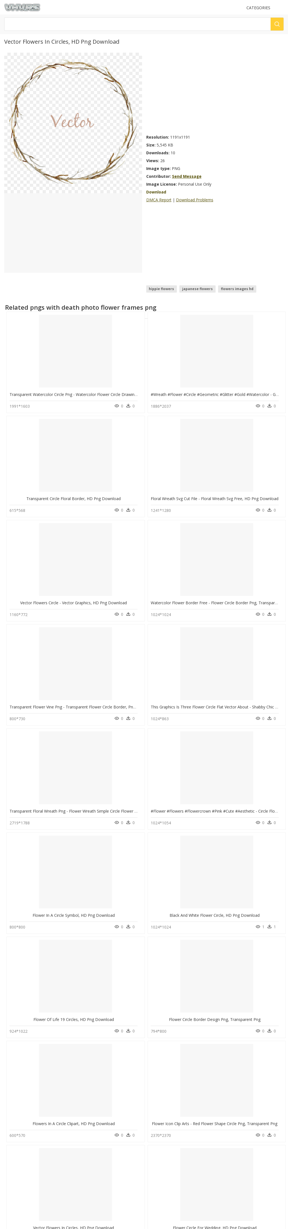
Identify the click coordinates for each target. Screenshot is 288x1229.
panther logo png (32, 1094)
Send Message (187, 176)
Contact (12, 1146)
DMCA (11, 1155)
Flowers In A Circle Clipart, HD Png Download (192, 661)
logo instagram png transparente (45, 1081)
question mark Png (93, 1087)
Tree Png (86, 1101)
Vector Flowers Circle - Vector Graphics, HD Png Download (63, 476)
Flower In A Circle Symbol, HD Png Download (192, 568)
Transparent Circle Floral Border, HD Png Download (198, 383)
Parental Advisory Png (96, 1074)
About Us (13, 1150)
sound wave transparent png (41, 1101)
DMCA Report (159, 199)
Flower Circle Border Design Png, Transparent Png (126, 661)
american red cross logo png (42, 1074)
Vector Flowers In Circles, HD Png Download (50, 754)
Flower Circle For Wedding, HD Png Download (122, 754)
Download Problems (194, 199)
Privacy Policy (17, 1160)
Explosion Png (90, 1081)
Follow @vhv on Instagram (28, 1176)
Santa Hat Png (89, 1094)
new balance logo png (36, 1114)
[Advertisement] (215, 92)
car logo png (28, 1108)
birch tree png (29, 1067)
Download (156, 192)
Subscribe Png (92, 1067)
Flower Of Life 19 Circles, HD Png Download (50, 661)
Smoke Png (87, 1108)
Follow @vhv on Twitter (25, 1181)
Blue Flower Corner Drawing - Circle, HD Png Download (60, 1032)
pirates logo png (31, 1087)
